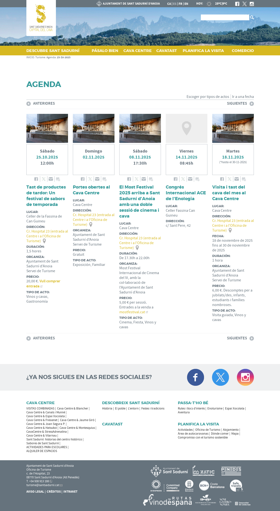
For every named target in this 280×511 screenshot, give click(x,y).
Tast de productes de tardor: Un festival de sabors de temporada (46, 195)
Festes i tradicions (152, 408)
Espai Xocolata (234, 408)
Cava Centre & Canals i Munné (45, 412)
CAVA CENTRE (137, 50)
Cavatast (112, 424)
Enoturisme (214, 408)
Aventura (184, 412)
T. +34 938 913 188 (37, 481)
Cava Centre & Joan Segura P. (45, 424)
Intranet (70, 491)
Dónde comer (220, 434)
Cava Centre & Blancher (72, 408)
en (186, 4)
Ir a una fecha (243, 96)
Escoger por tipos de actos (208, 96)
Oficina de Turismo (207, 430)
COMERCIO (243, 50)
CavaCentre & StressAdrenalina (46, 432)
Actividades (185, 430)
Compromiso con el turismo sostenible (203, 437)
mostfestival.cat (132, 312)
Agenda (51, 57)
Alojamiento (231, 430)
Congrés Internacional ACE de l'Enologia (186, 193)
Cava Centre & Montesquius (77, 428)
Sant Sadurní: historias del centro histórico (54, 439)
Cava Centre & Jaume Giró (77, 420)
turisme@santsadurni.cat (42, 485)
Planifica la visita (198, 424)
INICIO (30, 57)
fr (180, 4)
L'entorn (133, 408)
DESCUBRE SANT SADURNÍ (52, 50)
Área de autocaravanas (193, 434)
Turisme (40, 57)
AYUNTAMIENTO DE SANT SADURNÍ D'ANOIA (128, 3)
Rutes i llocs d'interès (191, 408)
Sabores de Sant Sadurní (42, 443)
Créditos (54, 491)
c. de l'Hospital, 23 (38, 473)
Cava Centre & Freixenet (41, 420)
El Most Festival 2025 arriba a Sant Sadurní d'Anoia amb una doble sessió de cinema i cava (139, 201)
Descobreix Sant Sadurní (130, 402)
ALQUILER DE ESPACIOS (41, 451)
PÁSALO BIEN (105, 50)
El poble (120, 408)
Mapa (235, 434)
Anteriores (40, 104)
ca (169, 4)
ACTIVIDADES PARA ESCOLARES (46, 447)
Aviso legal (35, 491)
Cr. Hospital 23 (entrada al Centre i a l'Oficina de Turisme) (47, 236)
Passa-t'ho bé (193, 402)
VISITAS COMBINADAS (40, 408)
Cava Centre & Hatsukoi (41, 428)
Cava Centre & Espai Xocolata (45, 416)
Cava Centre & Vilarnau (41, 436)
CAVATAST (166, 50)
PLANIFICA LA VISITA (203, 50)
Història (107, 408)
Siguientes (240, 104)
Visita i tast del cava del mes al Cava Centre (229, 193)
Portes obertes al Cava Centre (91, 190)
